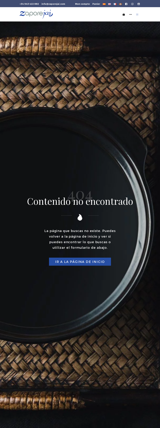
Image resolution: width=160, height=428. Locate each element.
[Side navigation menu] (130, 14)
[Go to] (126, 3)
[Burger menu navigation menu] (137, 14)
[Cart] (124, 14)
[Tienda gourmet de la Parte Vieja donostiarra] (57, 14)
